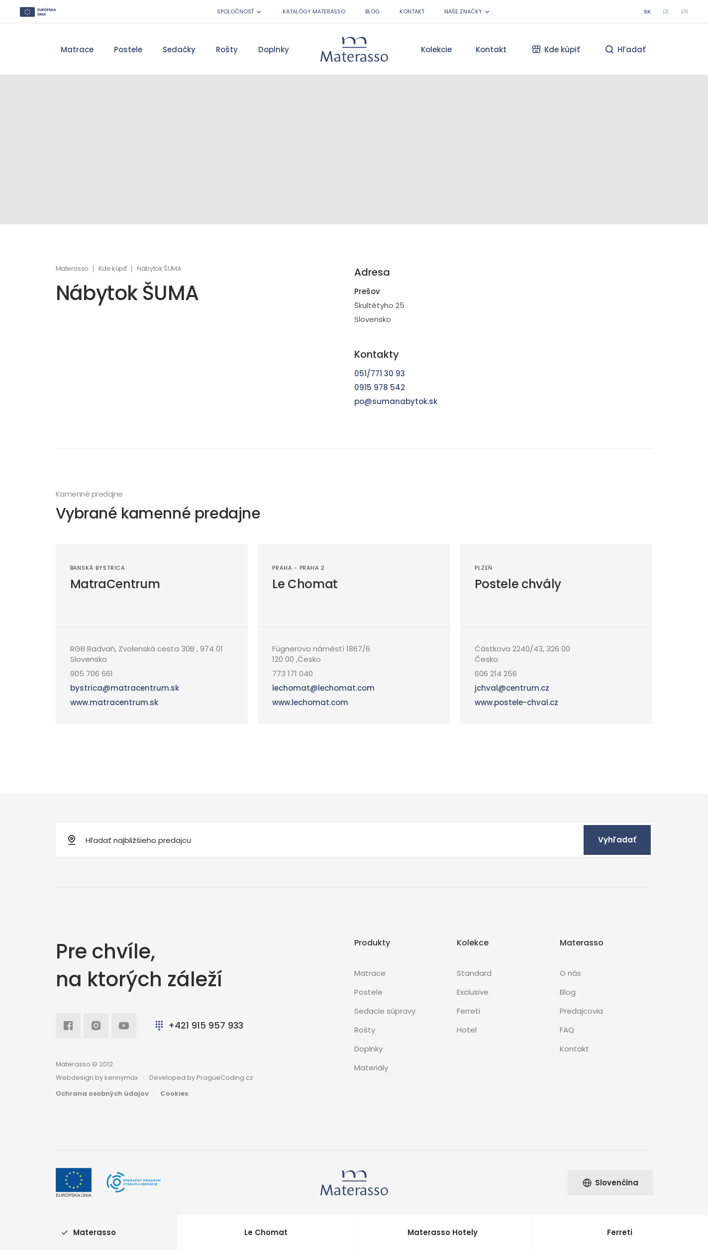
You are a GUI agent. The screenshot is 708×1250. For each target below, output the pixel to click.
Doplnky (273, 49)
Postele (128, 49)
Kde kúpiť (113, 268)
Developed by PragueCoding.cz (201, 1077)
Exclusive (473, 992)
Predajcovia (581, 1011)
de (666, 11)
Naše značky (467, 11)
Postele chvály (518, 584)
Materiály (371, 1067)
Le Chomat (305, 584)
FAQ (567, 1030)
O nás (570, 973)
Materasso (72, 268)
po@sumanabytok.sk (395, 401)
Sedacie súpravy (384, 1011)
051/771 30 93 (379, 373)
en (684, 11)
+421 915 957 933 (198, 1025)
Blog (372, 11)
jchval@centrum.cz (512, 688)
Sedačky (179, 49)
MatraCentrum (115, 584)
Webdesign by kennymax (97, 1077)
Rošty (227, 49)
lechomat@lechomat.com (323, 688)
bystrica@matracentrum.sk (124, 688)
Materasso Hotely (442, 1232)
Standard (474, 973)
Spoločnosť (240, 11)
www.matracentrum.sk (114, 702)
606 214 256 (496, 673)
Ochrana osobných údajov (102, 1093)
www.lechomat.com (310, 702)
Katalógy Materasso (314, 11)
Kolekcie (436, 49)
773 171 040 (292, 673)
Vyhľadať (617, 839)
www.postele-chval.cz (516, 702)
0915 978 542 (379, 387)
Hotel (467, 1030)
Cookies (174, 1093)
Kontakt (412, 11)
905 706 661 (91, 673)
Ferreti (468, 1011)
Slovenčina (610, 1182)
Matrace (77, 49)
